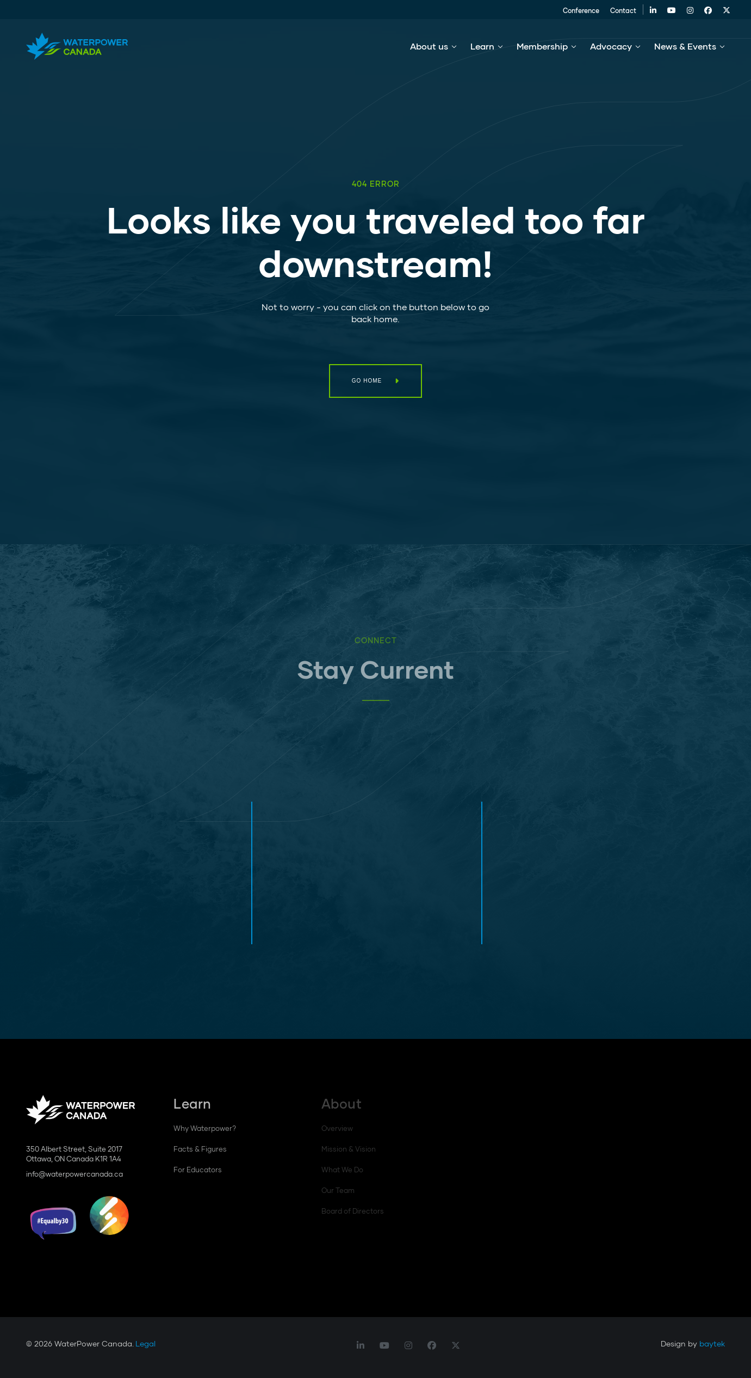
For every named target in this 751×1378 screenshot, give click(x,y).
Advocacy (611, 48)
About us (429, 48)
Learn (482, 48)
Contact (618, 12)
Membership (542, 48)
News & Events (685, 48)
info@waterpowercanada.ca (74, 1174)
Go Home (367, 381)
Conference (575, 12)
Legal (145, 1343)
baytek (712, 1343)
